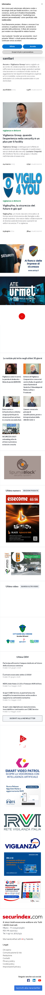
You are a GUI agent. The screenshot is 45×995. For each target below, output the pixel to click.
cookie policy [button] (6, 19)
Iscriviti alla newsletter (22, 718)
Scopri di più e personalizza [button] (22, 52)
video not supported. (22, 338)
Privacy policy (9, 961)
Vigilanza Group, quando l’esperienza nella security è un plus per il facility (21, 138)
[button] (42, 4)
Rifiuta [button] (12, 46)
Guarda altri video (29, 586)
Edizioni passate (30, 491)
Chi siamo (7, 950)
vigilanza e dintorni (12, 130)
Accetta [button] (33, 46)
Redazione (7, 955)
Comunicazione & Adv (12, 952)
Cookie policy (8, 964)
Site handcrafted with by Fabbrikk (18, 939)
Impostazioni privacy (12, 967)
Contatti (6, 958)
